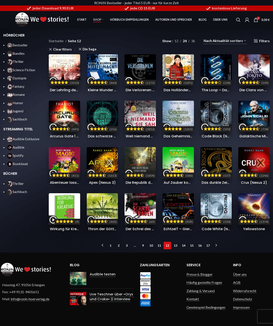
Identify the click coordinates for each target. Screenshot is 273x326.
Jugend (15, 111)
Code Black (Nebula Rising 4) (228, 136)
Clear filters (62, 49)
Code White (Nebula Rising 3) (228, 228)
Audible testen (103, 274)
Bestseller (17, 45)
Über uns (240, 274)
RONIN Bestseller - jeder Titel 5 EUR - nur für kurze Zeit (136, 3)
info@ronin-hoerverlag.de (30, 299)
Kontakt (192, 299)
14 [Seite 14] (183, 245)
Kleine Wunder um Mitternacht (115, 90)
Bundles (16, 53)
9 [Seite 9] (143, 245)
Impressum (241, 307)
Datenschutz (242, 299)
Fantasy (15, 86)
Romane (16, 94)
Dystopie (16, 78)
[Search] (238, 19)
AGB (236, 282)
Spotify (15, 155)
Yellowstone (254, 228)
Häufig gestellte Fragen (204, 282)
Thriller (15, 61)
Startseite (56, 41)
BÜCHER (10, 173)
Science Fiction (21, 70)
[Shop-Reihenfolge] (225, 40)
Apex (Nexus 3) (102, 182)
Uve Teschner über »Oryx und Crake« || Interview (112, 297)
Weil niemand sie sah (144, 136)
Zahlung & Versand (200, 291)
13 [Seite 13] (175, 245)
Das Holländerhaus (180, 90)
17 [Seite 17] (208, 245)
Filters (264, 41)
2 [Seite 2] (118, 245)
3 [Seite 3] (127, 245)
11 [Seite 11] (159, 245)
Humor (15, 103)
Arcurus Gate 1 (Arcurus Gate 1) (77, 136)
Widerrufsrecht (244, 291)
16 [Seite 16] (200, 245)
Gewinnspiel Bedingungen (205, 307)
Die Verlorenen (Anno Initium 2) (153, 90)
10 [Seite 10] (151, 245)
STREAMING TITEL (18, 129)
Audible (15, 147)
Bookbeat (17, 164)
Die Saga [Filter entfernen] (89, 49)
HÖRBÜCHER (14, 35)
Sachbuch (17, 119)
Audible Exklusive (23, 139)
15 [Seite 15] (191, 245)
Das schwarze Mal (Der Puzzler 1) (116, 136)
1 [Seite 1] (110, 245)
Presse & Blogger (199, 274)
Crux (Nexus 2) (254, 182)
